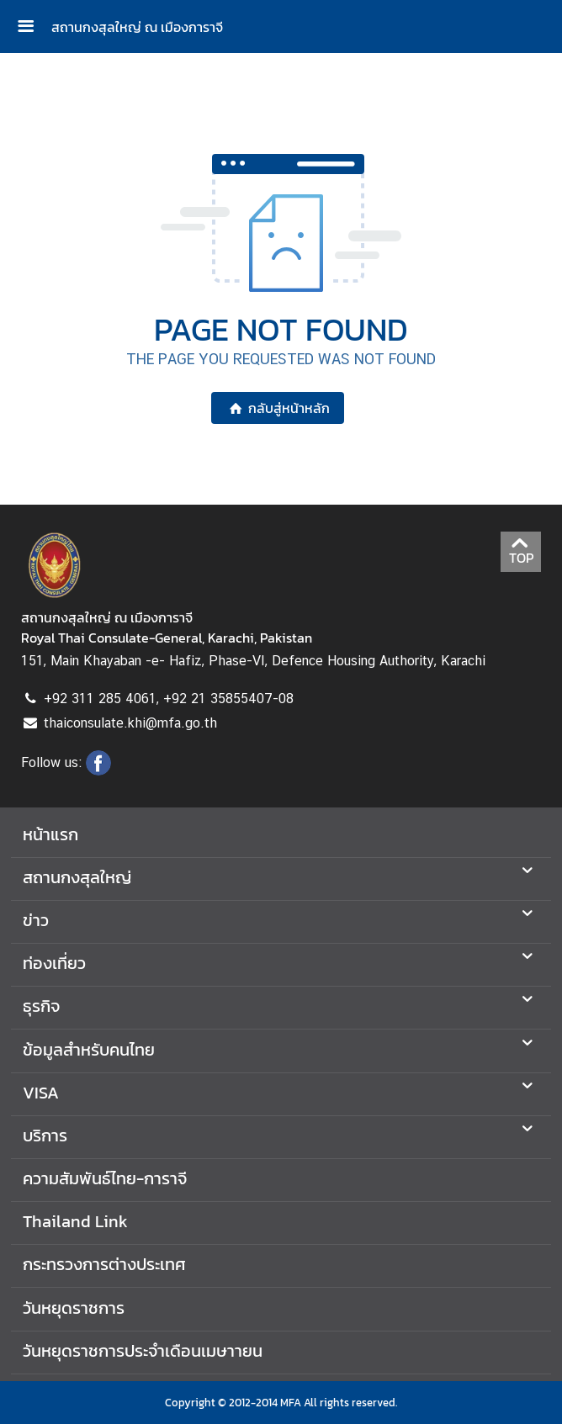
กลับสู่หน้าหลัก (277, 408)
